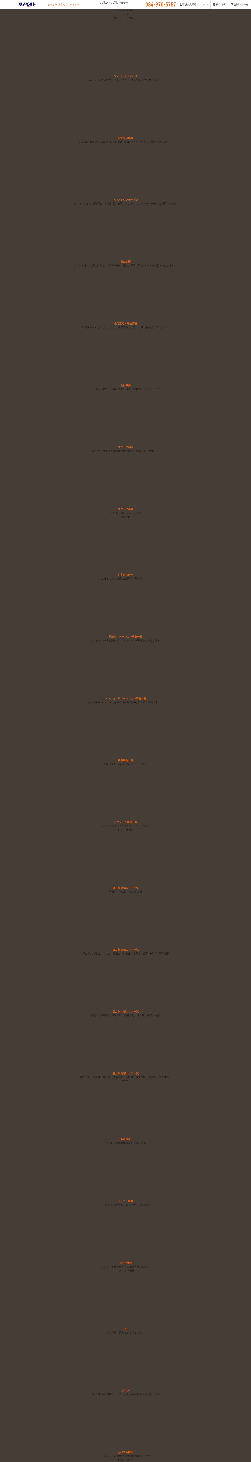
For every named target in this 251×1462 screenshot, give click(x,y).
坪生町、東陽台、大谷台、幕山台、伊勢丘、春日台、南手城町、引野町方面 (125, 953)
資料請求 (219, 4)
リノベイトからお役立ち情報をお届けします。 (125, 1456)
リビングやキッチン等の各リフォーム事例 (125, 826)
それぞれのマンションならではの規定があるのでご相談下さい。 (125, 702)
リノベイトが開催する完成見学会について (125, 1267)
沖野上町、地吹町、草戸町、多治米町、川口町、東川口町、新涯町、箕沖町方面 (125, 1077)
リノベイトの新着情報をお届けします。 (125, 1143)
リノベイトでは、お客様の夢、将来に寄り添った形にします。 (125, 389)
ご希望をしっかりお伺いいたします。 (125, 764)
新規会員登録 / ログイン (194, 4)
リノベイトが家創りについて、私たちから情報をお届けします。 (125, 1394)
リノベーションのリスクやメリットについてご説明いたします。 (125, 80)
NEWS (125, 1081)
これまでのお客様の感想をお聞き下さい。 (125, 578)
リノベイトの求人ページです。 (125, 513)
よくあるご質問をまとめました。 (125, 1332)
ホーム (125, 14)
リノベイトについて (125, 18)
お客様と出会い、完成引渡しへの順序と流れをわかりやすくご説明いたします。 (125, 142)
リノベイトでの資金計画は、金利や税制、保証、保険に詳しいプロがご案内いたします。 (125, 265)
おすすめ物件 (125, 830)
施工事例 (125, 517)
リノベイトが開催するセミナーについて (125, 1205)
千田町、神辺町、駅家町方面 (125, 892)
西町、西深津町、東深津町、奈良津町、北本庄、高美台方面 (125, 1015)
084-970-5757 (160, 4)
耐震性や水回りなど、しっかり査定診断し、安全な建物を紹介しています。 (125, 327)
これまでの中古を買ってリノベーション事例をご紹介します (125, 640)
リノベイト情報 (125, 1270)
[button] (125, 10)
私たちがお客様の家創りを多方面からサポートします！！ (125, 451)
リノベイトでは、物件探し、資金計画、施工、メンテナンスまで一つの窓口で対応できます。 (125, 203)
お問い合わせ (239, 4)
